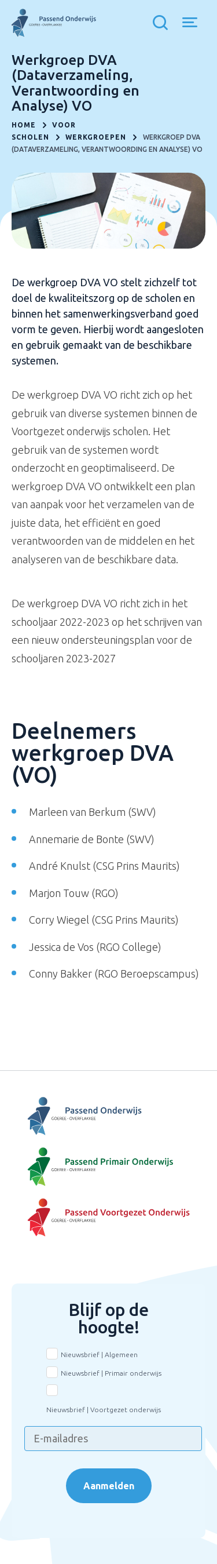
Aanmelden (108, 1486)
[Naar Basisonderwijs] (108, 1167)
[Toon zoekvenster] (163, 23)
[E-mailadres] (113, 1438)
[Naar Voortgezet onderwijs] (108, 1218)
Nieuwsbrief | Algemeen (99, 1354)
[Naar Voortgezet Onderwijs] (108, 1116)
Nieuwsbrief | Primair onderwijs (111, 1373)
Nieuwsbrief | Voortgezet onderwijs (103, 1409)
